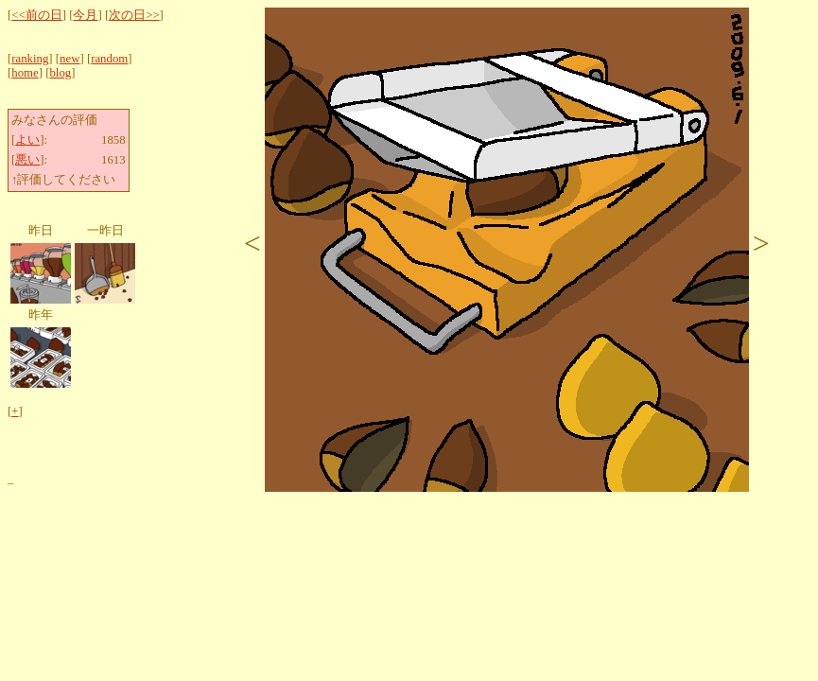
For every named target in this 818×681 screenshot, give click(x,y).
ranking (29, 58)
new (69, 58)
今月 (85, 15)
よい (27, 140)
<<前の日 (36, 15)
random (109, 58)
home (24, 72)
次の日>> (134, 15)
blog (60, 72)
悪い (27, 159)
